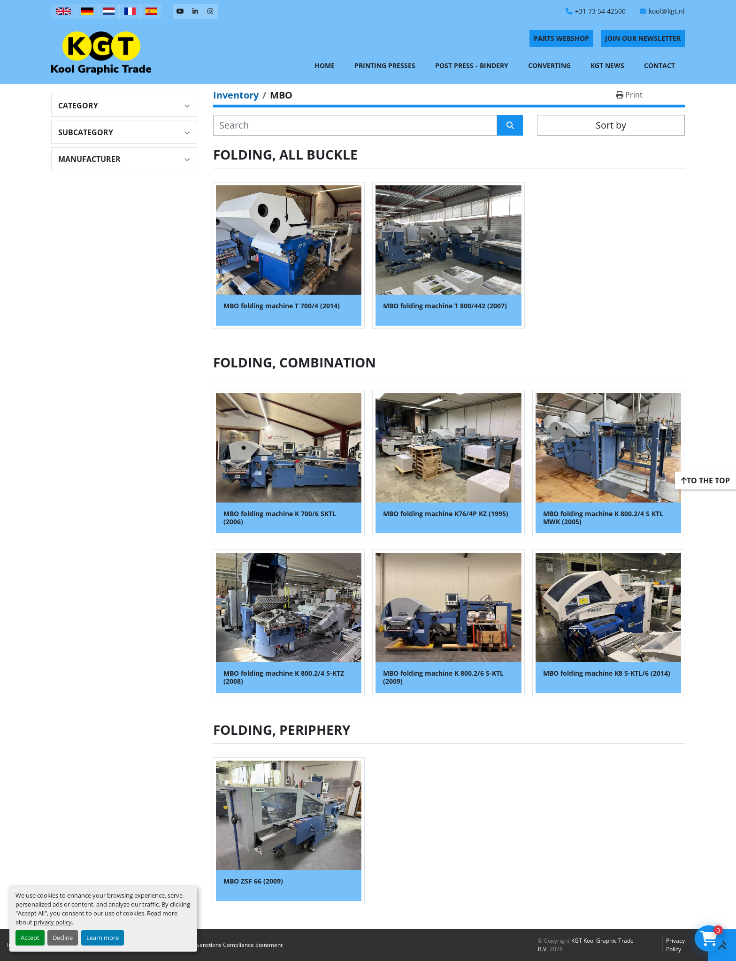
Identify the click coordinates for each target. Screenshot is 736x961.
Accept (30, 937)
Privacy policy (675, 945)
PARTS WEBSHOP (561, 38)
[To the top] (705, 480)
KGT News (607, 65)
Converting (549, 65)
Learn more (102, 937)
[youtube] (180, 11)
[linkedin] (195, 11)
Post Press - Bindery (471, 65)
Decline (63, 937)
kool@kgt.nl (667, 11)
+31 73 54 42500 (600, 11)
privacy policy (53, 922)
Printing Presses (384, 65)
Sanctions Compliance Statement (239, 945)
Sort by (611, 125)
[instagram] (210, 11)
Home (324, 65)
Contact (659, 65)
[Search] (355, 125)
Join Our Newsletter (643, 38)
